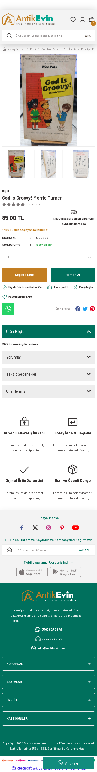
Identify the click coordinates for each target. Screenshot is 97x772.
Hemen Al (72, 275)
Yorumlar (13, 357)
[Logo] (34, 19)
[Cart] (92, 20)
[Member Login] (82, 20)
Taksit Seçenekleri (22, 374)
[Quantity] (48, 257)
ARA (88, 35)
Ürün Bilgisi (15, 331)
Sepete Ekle (24, 275)
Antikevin (69, 763)
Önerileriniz (15, 391)
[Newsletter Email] (48, 550)
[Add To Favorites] (17, 296)
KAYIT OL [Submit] (84, 550)
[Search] (48, 35)
